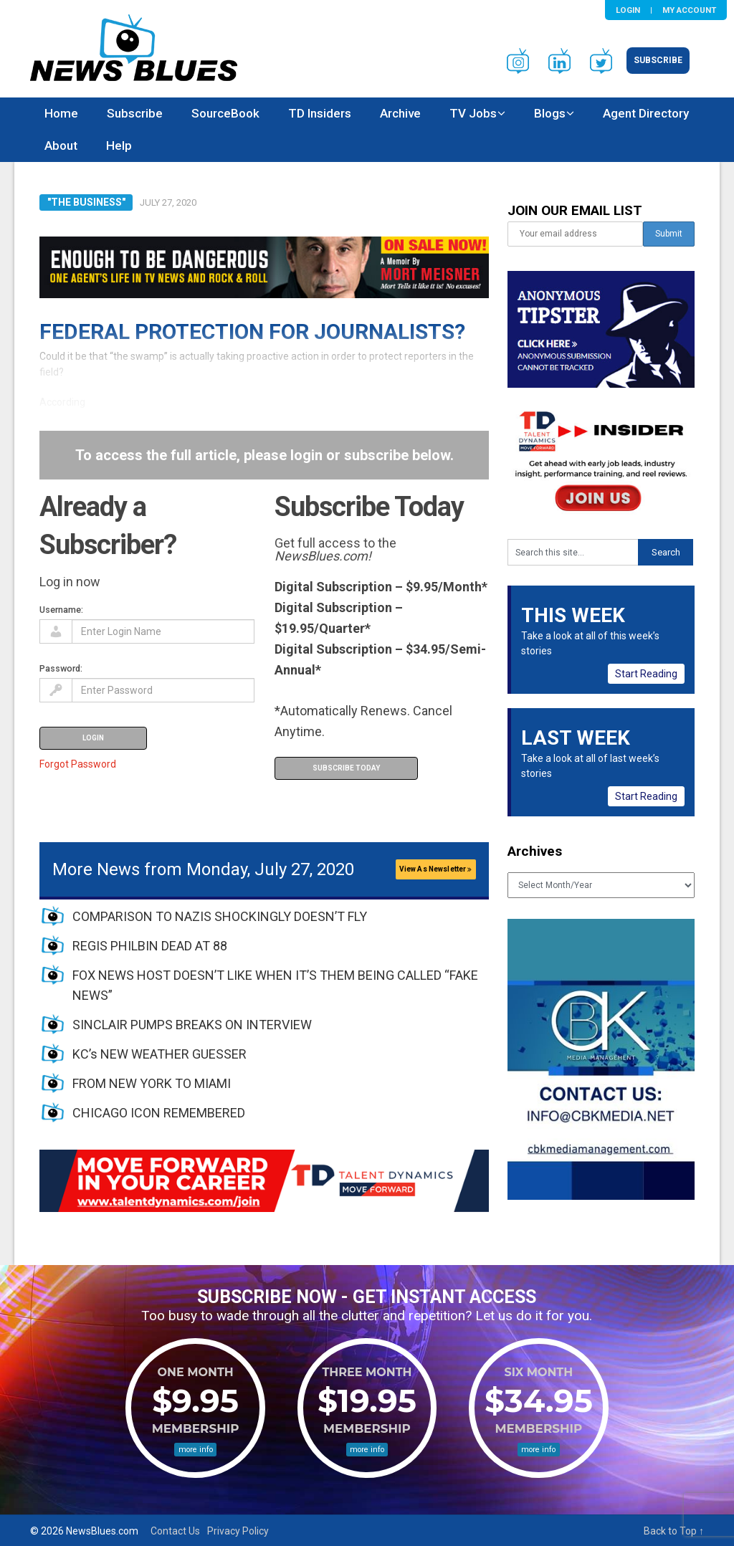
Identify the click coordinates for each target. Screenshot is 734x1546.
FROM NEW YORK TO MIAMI (151, 1083)
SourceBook (225, 113)
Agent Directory (646, 113)
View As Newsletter (435, 869)
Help (119, 145)
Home (61, 113)
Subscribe (658, 60)
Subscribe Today (346, 768)
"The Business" (86, 202)
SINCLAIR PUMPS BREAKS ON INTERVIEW (192, 1024)
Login (628, 10)
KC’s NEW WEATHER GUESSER (159, 1053)
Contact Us (175, 1531)
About (60, 145)
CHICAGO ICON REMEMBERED (158, 1112)
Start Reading (646, 673)
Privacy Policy (238, 1531)
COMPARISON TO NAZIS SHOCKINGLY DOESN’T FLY (219, 916)
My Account (689, 10)
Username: (61, 609)
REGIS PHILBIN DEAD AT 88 (149, 945)
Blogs (550, 113)
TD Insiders (319, 113)
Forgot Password (77, 764)
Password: (60, 668)
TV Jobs (473, 113)
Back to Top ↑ (674, 1531)
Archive (400, 113)
